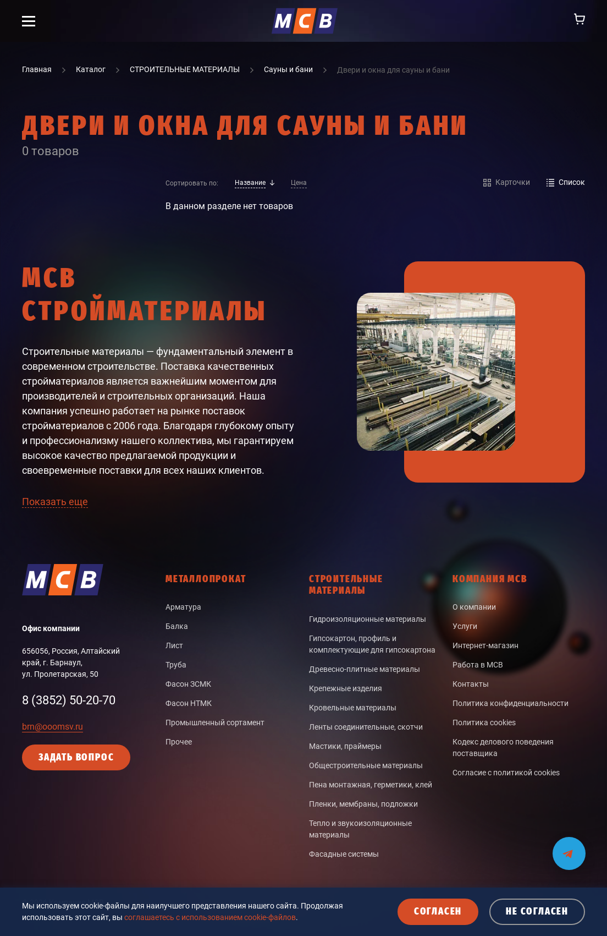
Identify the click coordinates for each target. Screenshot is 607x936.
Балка (176, 626)
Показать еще (55, 501)
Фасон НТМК (188, 703)
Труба (175, 664)
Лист (174, 645)
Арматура (183, 607)
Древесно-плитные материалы (364, 669)
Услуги (465, 626)
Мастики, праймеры (345, 746)
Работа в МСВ (478, 664)
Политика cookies (484, 722)
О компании (474, 607)
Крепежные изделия (345, 688)
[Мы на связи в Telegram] (569, 846)
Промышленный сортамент (214, 722)
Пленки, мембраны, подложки (363, 804)
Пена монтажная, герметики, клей (370, 784)
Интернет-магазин (485, 645)
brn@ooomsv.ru (52, 726)
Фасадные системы (344, 854)
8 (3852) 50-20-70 (68, 700)
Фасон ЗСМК (188, 684)
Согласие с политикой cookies (506, 772)
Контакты (471, 684)
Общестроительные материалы (366, 765)
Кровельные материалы (352, 707)
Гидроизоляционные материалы (367, 619)
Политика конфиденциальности (511, 703)
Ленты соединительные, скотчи (366, 726)
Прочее (178, 741)
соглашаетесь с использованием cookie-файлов (210, 917)
